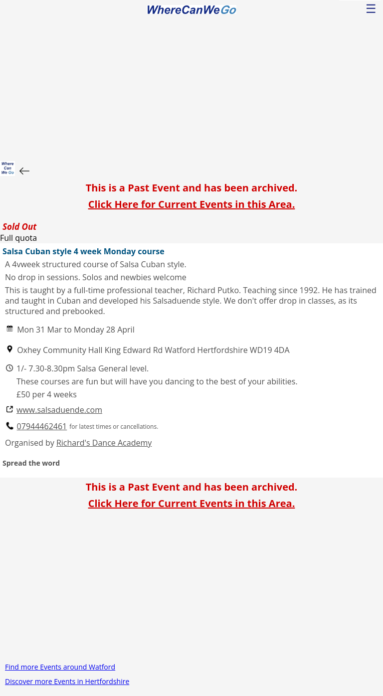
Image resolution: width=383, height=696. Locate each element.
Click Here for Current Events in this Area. (191, 204)
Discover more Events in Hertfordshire (67, 681)
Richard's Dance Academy (104, 442)
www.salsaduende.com (59, 410)
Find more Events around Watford (60, 667)
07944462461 (42, 426)
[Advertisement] (191, 86)
